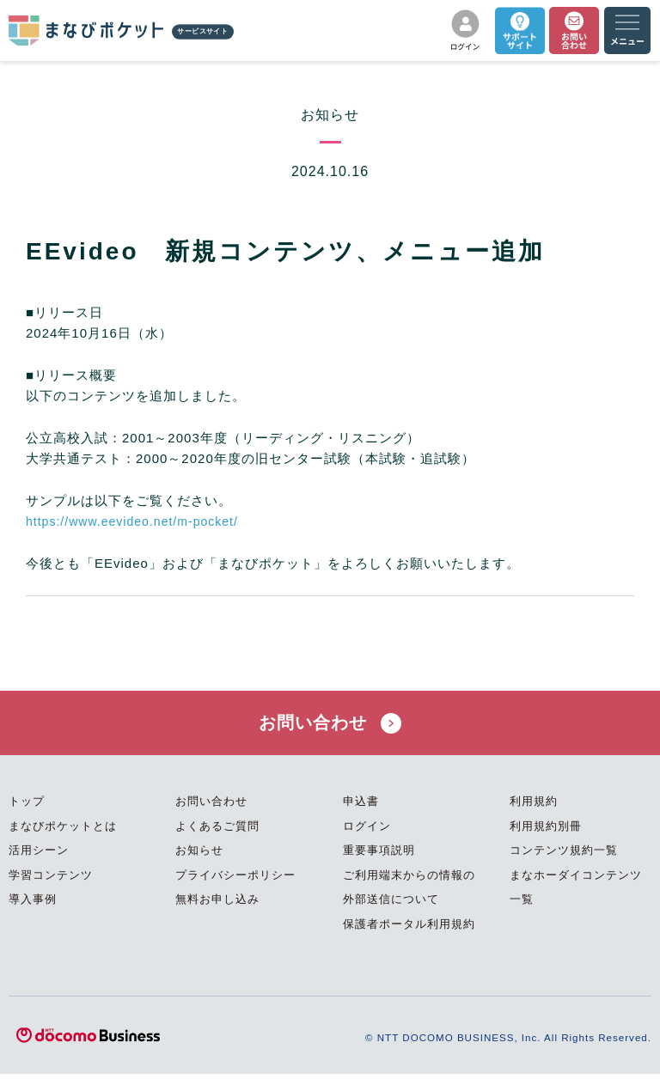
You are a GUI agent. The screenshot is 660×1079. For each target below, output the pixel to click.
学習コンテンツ (51, 880)
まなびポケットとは (63, 831)
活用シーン (39, 856)
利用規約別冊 (546, 831)
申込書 (361, 807)
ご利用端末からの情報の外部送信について (409, 892)
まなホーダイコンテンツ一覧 (576, 892)
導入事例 (33, 905)
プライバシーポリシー (235, 880)
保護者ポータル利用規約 (409, 930)
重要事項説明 (379, 856)
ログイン (367, 831)
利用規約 (534, 807)
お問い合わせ (330, 725)
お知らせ (199, 856)
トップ (27, 807)
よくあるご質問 (217, 831)
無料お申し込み (217, 905)
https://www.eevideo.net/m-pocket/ (138, 521)
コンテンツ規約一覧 (564, 856)
